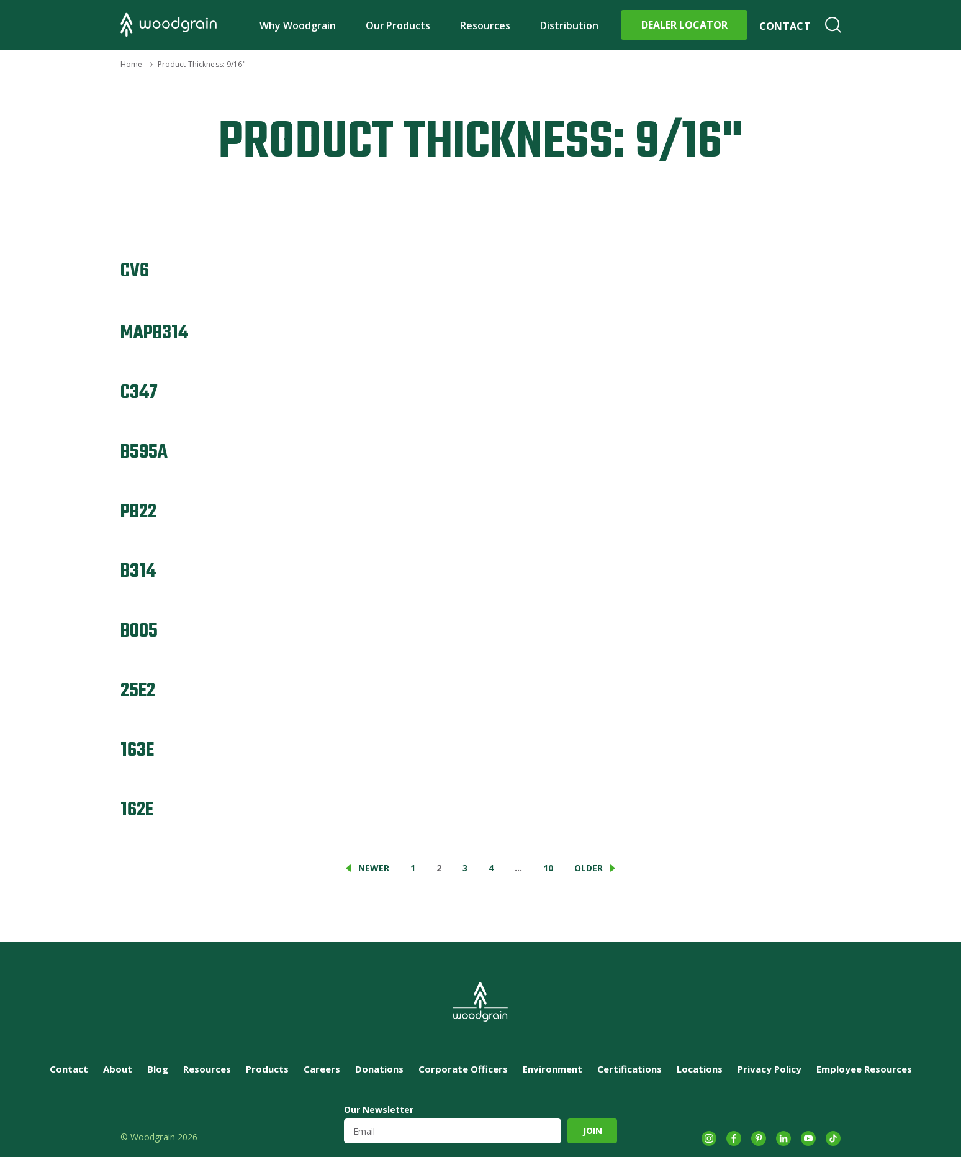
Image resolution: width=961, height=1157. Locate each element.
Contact (785, 26)
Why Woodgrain (297, 25)
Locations (700, 1069)
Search (833, 25)
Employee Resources (864, 1069)
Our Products (398, 25)
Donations (379, 1069)
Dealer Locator (684, 25)
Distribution (569, 25)
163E (137, 750)
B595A (144, 452)
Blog (157, 1069)
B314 (138, 571)
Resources (485, 25)
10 (548, 868)
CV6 (134, 271)
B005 (139, 631)
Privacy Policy (769, 1069)
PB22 (138, 512)
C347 (139, 393)
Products (267, 1069)
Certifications (629, 1069)
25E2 (137, 691)
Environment (552, 1069)
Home (131, 64)
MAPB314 (154, 333)
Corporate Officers (463, 1069)
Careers (322, 1069)
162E (136, 810)
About (117, 1069)
